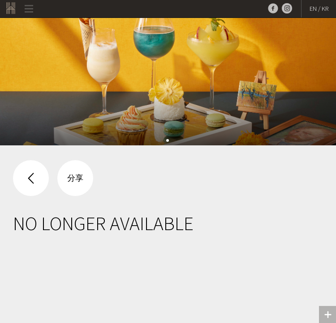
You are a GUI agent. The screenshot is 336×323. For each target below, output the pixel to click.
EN (313, 8)
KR (325, 8)
